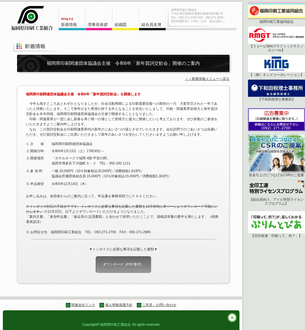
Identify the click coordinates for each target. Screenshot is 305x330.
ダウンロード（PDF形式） (123, 265)
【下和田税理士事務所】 (276, 99)
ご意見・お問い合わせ (159, 305)
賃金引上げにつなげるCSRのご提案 (276, 175)
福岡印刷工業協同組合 (276, 22)
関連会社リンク (83, 305)
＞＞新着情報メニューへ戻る (207, 79)
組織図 (121, 24)
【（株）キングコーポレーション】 (276, 75)
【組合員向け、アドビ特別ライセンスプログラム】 (276, 202)
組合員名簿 (151, 24)
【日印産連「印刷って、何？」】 (276, 236)
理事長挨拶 (98, 24)
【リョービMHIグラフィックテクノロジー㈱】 (276, 48)
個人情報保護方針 (119, 305)
